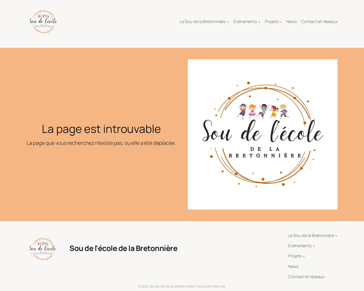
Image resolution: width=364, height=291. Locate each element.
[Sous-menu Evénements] (259, 21)
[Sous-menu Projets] (280, 21)
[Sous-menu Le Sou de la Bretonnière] (228, 21)
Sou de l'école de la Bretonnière (123, 248)
